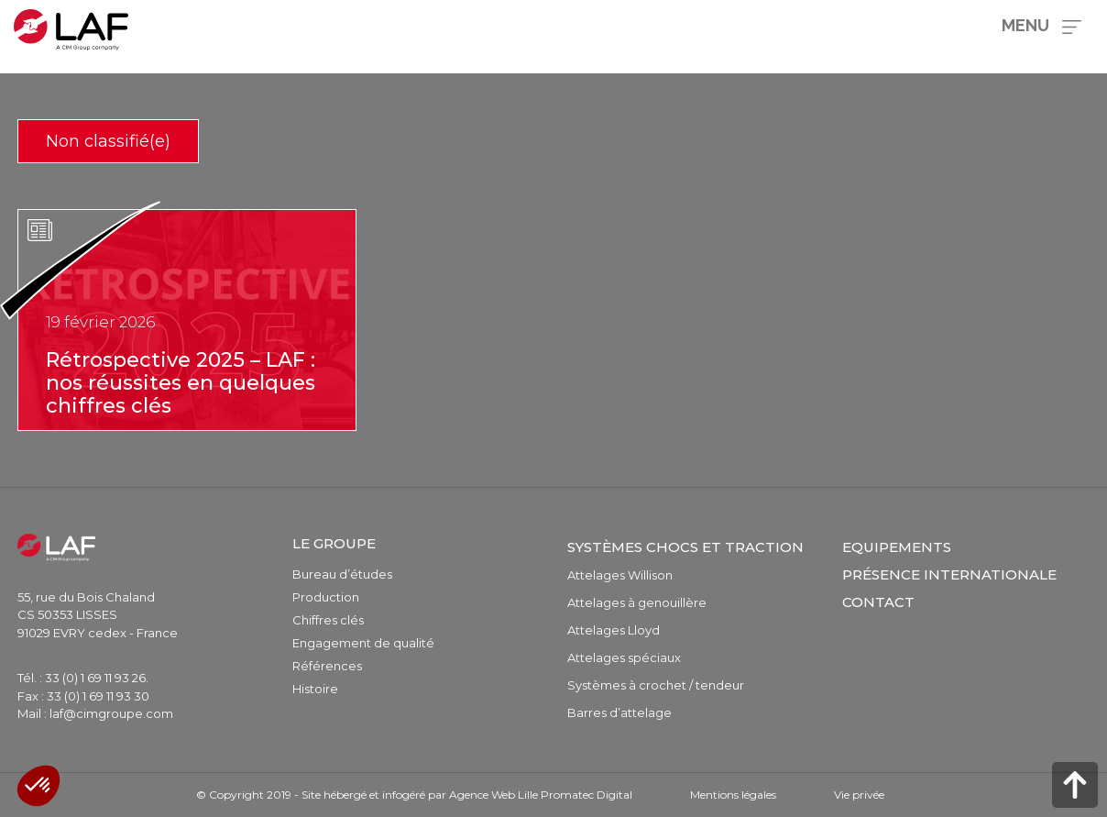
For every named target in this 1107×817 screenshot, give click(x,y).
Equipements (896, 547)
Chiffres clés (328, 620)
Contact (878, 602)
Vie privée (859, 794)
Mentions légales (733, 794)
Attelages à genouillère (637, 602)
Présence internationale (949, 574)
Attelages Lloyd (613, 630)
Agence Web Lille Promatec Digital (540, 794)
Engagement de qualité (363, 642)
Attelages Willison (620, 575)
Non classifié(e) (108, 141)
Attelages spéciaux (624, 657)
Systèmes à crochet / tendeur (655, 685)
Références (327, 665)
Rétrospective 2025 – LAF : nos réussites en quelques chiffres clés (180, 382)
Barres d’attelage (619, 712)
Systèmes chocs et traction (685, 547)
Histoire (315, 688)
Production (325, 597)
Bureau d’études (342, 574)
